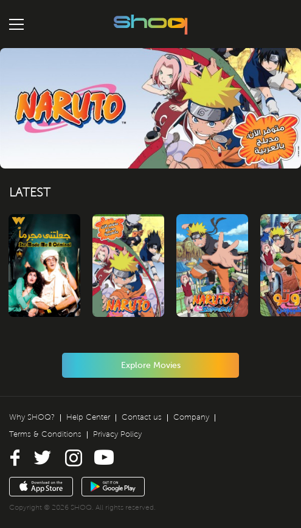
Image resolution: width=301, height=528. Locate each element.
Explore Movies (151, 365)
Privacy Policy (117, 434)
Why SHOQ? (32, 417)
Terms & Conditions (45, 434)
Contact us (142, 417)
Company (191, 417)
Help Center (88, 417)
